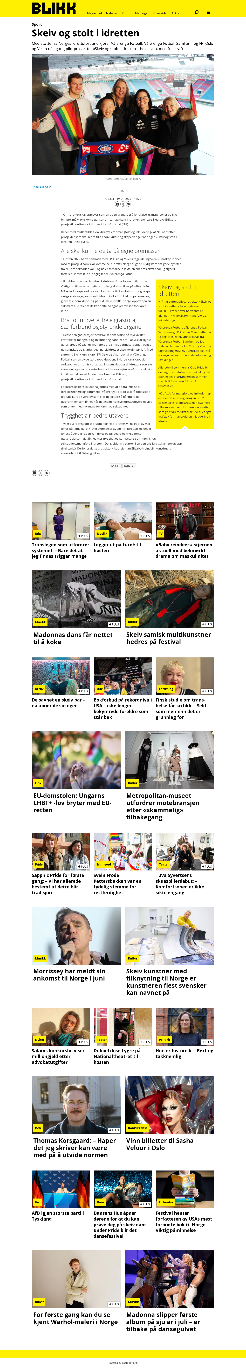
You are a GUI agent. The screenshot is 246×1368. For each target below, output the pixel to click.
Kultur (126, 13)
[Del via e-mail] (128, 204)
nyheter (129, 465)
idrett (115, 465)
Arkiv (175, 13)
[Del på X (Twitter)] (122, 204)
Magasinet (94, 13)
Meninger (142, 13)
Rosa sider (160, 13)
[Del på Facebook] (117, 204)
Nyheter (112, 13)
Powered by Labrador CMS (123, 1362)
